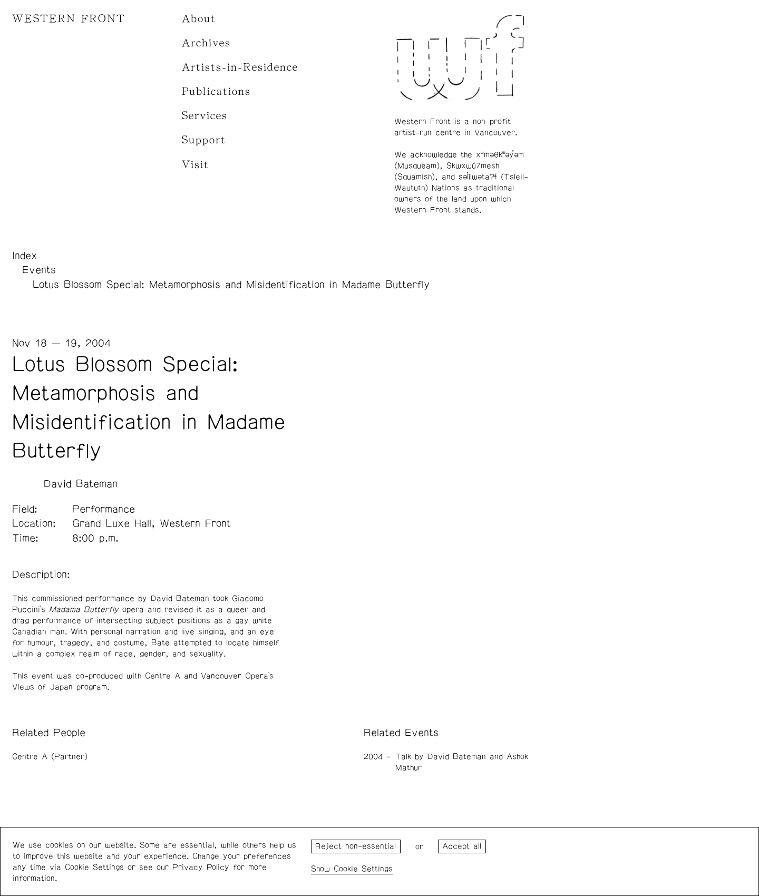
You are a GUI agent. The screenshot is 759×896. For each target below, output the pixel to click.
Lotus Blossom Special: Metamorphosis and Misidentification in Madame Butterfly (231, 284)
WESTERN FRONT (68, 18)
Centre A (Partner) (49, 757)
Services (205, 115)
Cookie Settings (363, 869)
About (199, 18)
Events (39, 270)
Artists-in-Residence (240, 67)
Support (204, 139)
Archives (206, 42)
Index (24, 255)
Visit (195, 164)
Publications (216, 91)
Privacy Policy (200, 867)
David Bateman (81, 484)
